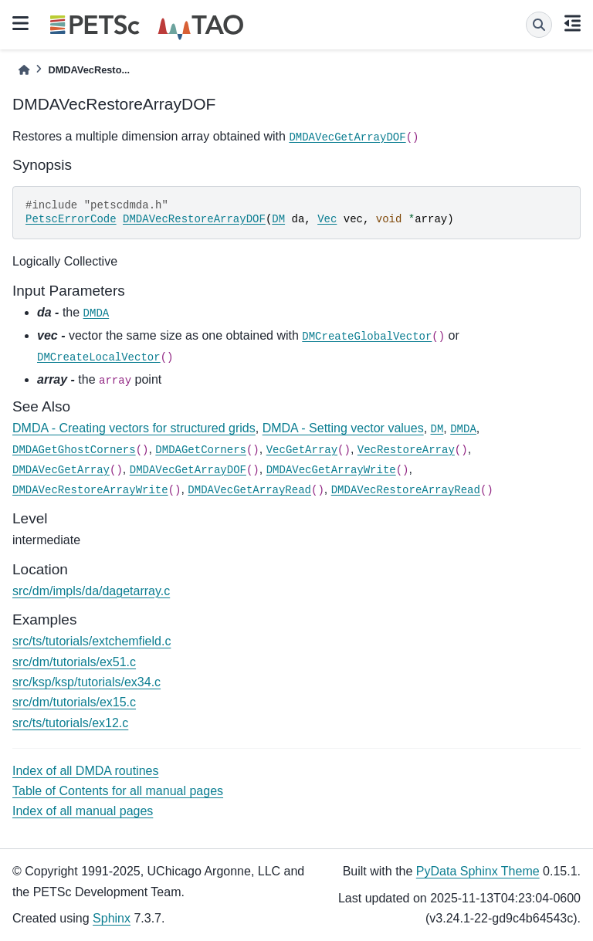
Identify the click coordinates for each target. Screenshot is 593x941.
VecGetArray (301, 450)
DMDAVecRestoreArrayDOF (194, 219)
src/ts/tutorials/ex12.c (70, 722)
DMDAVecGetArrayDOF (347, 137)
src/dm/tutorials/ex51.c (74, 662)
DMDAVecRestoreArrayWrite (90, 490)
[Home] (24, 70)
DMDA (96, 313)
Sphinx (111, 918)
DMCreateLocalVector (99, 357)
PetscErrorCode (71, 219)
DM (278, 219)
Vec (327, 219)
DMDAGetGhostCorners (74, 450)
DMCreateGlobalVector (367, 336)
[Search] (539, 25)
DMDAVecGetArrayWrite (331, 470)
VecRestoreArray (406, 450)
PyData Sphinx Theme (478, 871)
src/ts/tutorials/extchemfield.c (91, 641)
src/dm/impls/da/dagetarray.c (91, 590)
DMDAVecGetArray (61, 470)
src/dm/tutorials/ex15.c (74, 702)
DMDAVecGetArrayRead (249, 490)
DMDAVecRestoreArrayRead (405, 490)
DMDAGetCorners (200, 450)
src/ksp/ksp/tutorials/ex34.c (86, 682)
